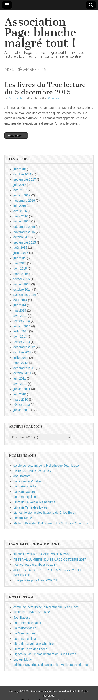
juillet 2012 (20, 357)
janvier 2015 (21, 284)
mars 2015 (20, 274)
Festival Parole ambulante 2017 (35, 564)
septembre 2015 (24, 242)
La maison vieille (24, 486)
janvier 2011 (21, 389)
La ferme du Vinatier (27, 481)
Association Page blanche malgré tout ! (40, 32)
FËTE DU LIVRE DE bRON (32, 470)
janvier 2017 (21, 195)
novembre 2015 (24, 232)
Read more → (16, 135)
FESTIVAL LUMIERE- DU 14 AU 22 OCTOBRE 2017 (49, 559)
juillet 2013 (20, 331)
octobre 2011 (22, 373)
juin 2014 (19, 305)
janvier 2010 (21, 410)
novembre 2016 (24, 200)
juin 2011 (19, 378)
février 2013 (21, 342)
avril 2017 (20, 190)
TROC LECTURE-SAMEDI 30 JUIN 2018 (41, 554)
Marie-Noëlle (15, 98)
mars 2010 (20, 399)
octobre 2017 (22, 174)
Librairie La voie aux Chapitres (34, 502)
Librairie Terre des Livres (30, 507)
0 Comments (55, 98)
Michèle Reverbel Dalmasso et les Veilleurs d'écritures (50, 523)
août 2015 (20, 247)
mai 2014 (19, 310)
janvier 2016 (21, 221)
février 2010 (21, 404)
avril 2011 (20, 384)
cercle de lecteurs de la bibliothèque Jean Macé (46, 465)
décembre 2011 (24, 368)
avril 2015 (20, 268)
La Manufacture (24, 491)
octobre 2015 (22, 237)
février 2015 (21, 279)
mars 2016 (20, 216)
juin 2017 (19, 185)
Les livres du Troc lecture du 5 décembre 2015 (45, 88)
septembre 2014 (24, 294)
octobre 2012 (22, 352)
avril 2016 (20, 211)
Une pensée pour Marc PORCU (35, 580)
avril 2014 (20, 316)
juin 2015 (19, 258)
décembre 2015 (24, 226)
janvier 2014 (21, 326)
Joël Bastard (22, 476)
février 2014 (21, 321)
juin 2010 (19, 394)
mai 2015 (19, 263)
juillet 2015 (20, 253)
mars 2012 (20, 363)
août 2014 (20, 300)
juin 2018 (19, 169)
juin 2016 (19, 205)
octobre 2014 (22, 289)
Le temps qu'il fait (25, 497)
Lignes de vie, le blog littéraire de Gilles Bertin (44, 512)
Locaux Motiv (22, 518)
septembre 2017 (24, 179)
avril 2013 (20, 336)
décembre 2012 (24, 347)
